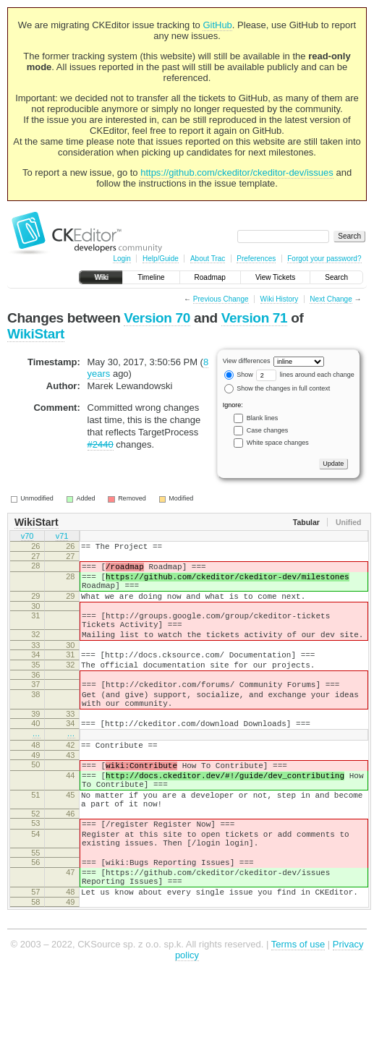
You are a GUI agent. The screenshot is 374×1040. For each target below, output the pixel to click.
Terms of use (298, 1007)
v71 (62, 537)
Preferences (256, 259)
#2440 (101, 444)
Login (121, 259)
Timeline (150, 277)
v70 (27, 537)
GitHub (217, 25)
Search (336, 277)
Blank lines (263, 418)
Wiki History (279, 299)
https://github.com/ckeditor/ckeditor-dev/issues (236, 172)
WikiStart (35, 333)
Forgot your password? (324, 259)
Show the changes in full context (277, 388)
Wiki (101, 277)
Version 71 (254, 317)
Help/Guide (161, 259)
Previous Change (221, 299)
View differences (247, 361)
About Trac (207, 259)
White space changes (278, 442)
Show (238, 374)
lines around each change (305, 374)
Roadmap (210, 277)
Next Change (331, 299)
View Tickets (275, 277)
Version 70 (157, 317)
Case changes (268, 430)
